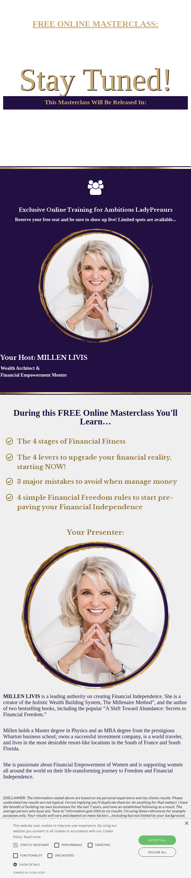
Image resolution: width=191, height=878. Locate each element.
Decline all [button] (157, 852)
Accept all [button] (157, 840)
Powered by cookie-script (29, 872)
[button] (66, 864)
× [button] (186, 823)
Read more (32, 837)
